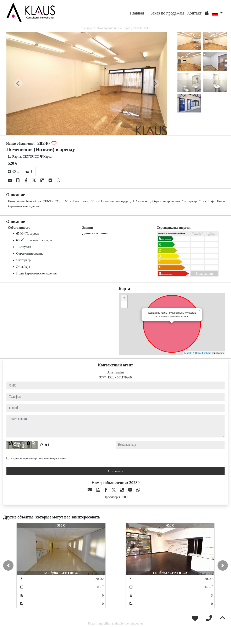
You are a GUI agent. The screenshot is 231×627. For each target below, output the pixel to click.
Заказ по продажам (167, 13)
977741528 (106, 377)
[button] (8, 565)
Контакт (194, 13)
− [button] (124, 304)
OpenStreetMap (203, 353)
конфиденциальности (55, 458)
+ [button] (124, 298)
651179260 (124, 377)
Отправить (115, 471)
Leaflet (187, 353)
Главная (137, 13)
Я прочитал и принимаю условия (38, 458)
